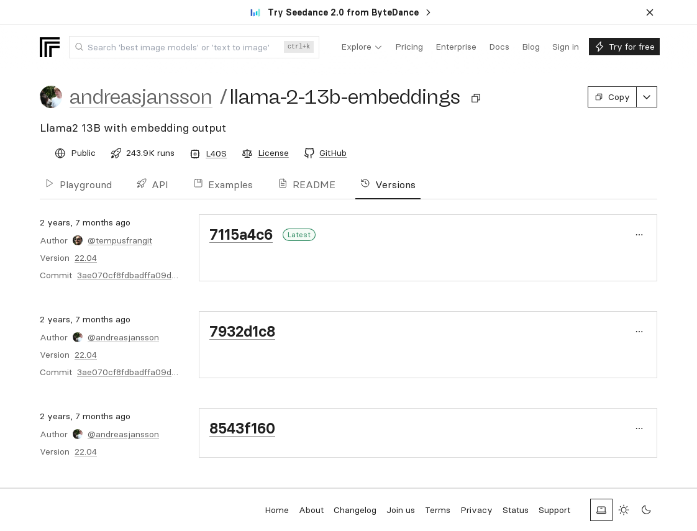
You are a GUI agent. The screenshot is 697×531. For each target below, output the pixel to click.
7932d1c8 (242, 331)
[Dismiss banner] (649, 12)
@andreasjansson (123, 337)
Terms (437, 509)
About (311, 509)
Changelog (355, 509)
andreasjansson (141, 97)
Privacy (476, 509)
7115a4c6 (241, 234)
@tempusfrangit (120, 240)
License (273, 152)
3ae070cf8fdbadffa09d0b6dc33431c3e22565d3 (174, 275)
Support (554, 509)
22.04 (86, 257)
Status (516, 509)
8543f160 (242, 428)
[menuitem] (362, 47)
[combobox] (194, 47)
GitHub (333, 152)
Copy (612, 96)
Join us (400, 509)
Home (277, 509)
